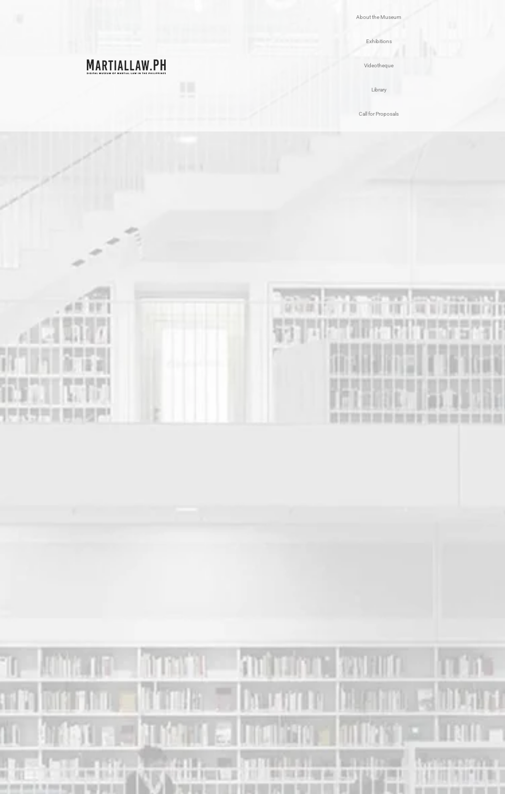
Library (379, 90)
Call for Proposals (379, 114)
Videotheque (378, 65)
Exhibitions (379, 41)
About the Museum (378, 17)
